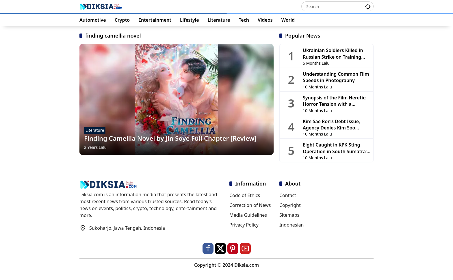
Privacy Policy (244, 225)
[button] (368, 6)
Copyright (290, 205)
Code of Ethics (244, 195)
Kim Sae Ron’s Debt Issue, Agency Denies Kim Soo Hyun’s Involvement (331, 124)
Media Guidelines (248, 215)
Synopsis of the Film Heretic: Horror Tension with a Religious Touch (334, 100)
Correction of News (250, 205)
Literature (95, 130)
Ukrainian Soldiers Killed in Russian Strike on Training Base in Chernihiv (333, 53)
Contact (287, 195)
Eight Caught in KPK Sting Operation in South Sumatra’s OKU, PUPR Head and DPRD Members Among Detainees (336, 148)
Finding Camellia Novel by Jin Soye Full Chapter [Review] (170, 138)
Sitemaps (289, 215)
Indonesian (291, 225)
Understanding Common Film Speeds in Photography (336, 77)
